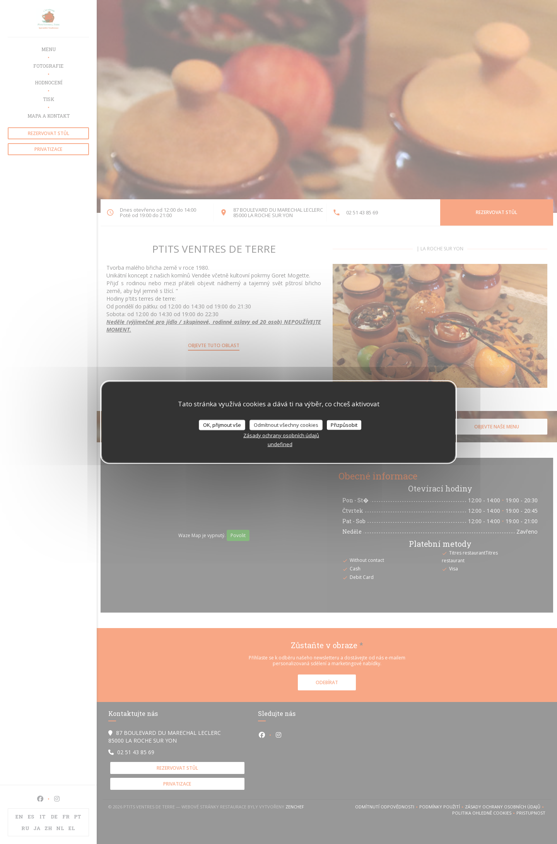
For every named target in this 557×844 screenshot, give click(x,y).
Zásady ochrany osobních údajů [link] (281, 435)
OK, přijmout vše (222, 424)
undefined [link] (280, 444)
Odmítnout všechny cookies (286, 424)
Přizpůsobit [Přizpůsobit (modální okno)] (344, 424)
